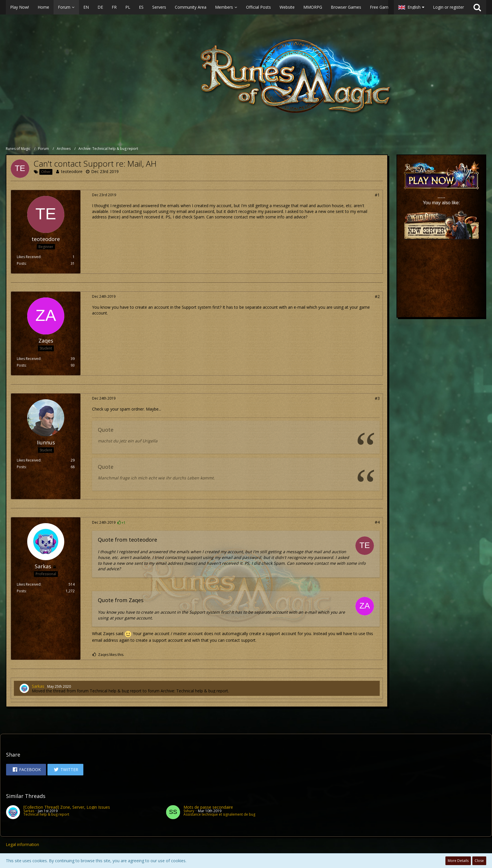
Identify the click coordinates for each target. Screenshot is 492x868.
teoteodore (71, 171)
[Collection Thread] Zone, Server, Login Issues (66, 807)
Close (479, 860)
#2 (377, 296)
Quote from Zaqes (121, 600)
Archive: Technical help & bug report (194, 691)
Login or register (448, 7)
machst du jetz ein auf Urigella (127, 441)
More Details (458, 860)
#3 (377, 398)
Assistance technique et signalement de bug (219, 814)
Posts (21, 263)
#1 (377, 195)
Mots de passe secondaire (208, 807)
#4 (377, 522)
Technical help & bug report (116, 691)
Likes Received (29, 256)
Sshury (188, 810)
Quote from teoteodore (127, 539)
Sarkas (38, 686)
